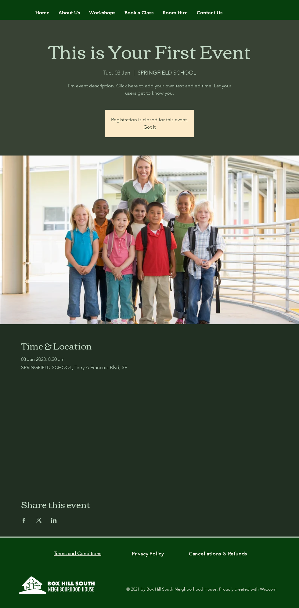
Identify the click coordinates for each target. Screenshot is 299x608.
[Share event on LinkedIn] (54, 520)
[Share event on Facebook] (24, 520)
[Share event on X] (39, 520)
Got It (149, 127)
